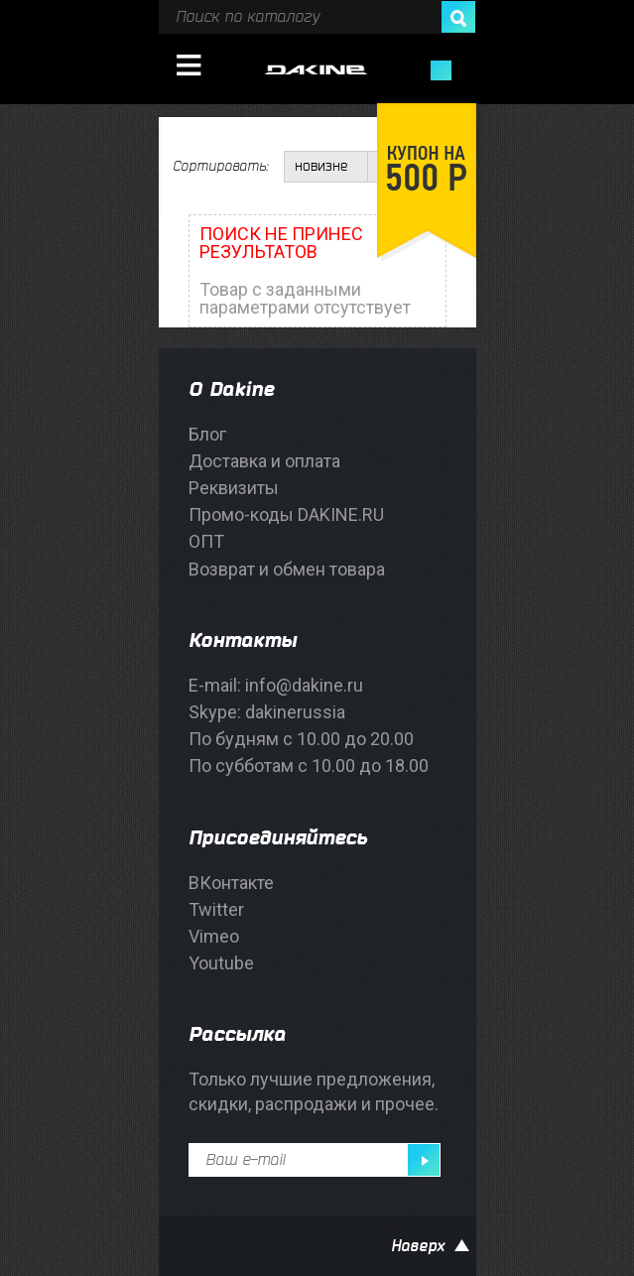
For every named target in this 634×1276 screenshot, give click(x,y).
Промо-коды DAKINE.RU (286, 514)
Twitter (216, 909)
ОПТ (206, 541)
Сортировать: (220, 166)
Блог (207, 434)
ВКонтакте (231, 882)
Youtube (221, 963)
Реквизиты (234, 487)
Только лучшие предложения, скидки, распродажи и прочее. (314, 1091)
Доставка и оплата (264, 460)
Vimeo (214, 936)
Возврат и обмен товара (287, 569)
